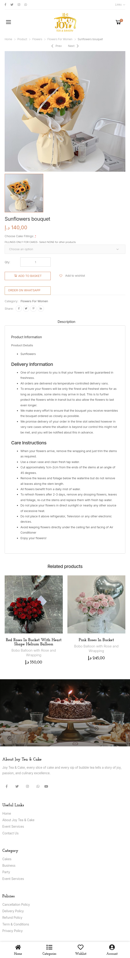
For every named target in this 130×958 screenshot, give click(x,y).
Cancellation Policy (16, 904)
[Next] (74, 46)
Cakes (6, 859)
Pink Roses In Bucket (96, 640)
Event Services (13, 826)
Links (118, 4)
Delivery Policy (13, 911)
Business (8, 865)
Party (6, 872)
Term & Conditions (15, 924)
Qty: (7, 262)
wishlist (81, 954)
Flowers (37, 39)
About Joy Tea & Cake (18, 820)
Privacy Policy (12, 931)
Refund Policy (12, 917)
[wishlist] (80, 947)
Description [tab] (66, 322)
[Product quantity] (35, 262)
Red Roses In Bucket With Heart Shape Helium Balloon (33, 642)
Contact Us (10, 833)
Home (8, 39)
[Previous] (56, 46)
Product (22, 39)
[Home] (18, 947)
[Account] (112, 947)
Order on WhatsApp (24, 290)
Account (112, 954)
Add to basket (30, 276)
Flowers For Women (59, 39)
